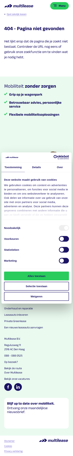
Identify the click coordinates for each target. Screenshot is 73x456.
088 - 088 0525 (13, 355)
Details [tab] (36, 166)
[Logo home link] (19, 5)
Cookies (8, 446)
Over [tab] (60, 166)
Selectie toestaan (36, 286)
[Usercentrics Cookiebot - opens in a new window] (53, 157)
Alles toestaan (36, 275)
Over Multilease (13, 372)
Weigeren (36, 296)
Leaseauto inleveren (16, 314)
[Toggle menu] (59, 6)
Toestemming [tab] (13, 166)
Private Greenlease (15, 321)
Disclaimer (9, 440)
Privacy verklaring (13, 451)
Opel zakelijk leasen (15, 14)
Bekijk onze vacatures (17, 378)
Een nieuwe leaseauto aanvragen (23, 327)
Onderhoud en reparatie (18, 308)
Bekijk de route (13, 368)
